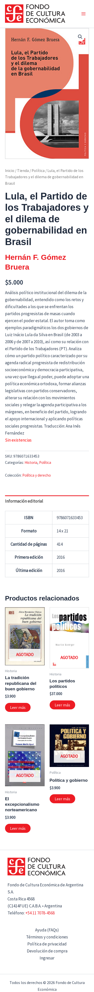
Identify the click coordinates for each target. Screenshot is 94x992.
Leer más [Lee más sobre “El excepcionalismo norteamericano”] (18, 828)
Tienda (23, 170)
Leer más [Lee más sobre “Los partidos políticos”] (62, 704)
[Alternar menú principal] (83, 14)
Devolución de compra (47, 951)
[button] (80, 36)
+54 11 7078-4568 (40, 913)
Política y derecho (36, 475)
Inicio (9, 170)
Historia (31, 462)
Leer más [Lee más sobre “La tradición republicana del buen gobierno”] (18, 707)
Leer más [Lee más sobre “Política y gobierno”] (62, 798)
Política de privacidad (47, 944)
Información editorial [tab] (24, 501)
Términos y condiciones (47, 937)
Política (38, 170)
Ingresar (47, 958)
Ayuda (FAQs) (47, 930)
